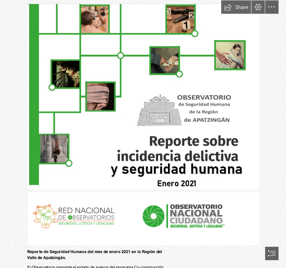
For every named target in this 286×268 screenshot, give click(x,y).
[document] (143, 134)
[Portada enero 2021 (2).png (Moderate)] (143, 96)
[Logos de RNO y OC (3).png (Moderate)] (143, 218)
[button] (236, 7)
